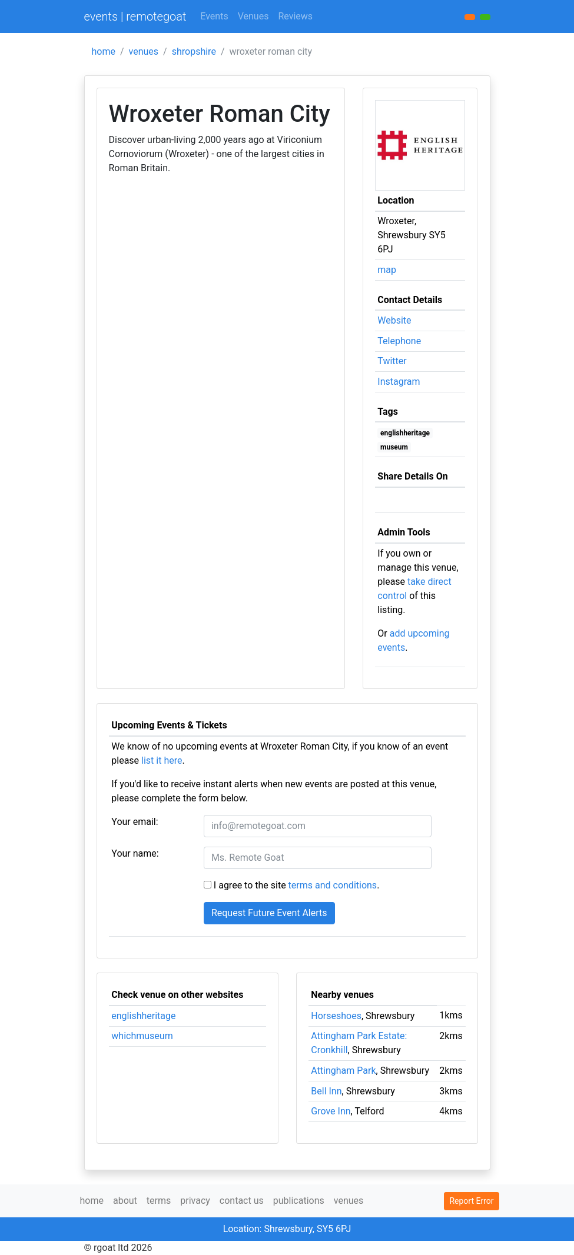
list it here (161, 760)
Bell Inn (326, 1091)
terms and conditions (332, 885)
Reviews (295, 16)
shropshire (194, 51)
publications (298, 1200)
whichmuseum (141, 1035)
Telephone (399, 341)
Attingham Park (343, 1070)
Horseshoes (336, 1015)
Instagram (398, 381)
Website (394, 320)
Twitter (391, 361)
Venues (253, 16)
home (103, 51)
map (386, 269)
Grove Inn (330, 1111)
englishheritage (405, 433)
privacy (195, 1200)
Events (214, 16)
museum (394, 447)
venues (144, 51)
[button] (485, 17)
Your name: (134, 853)
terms (159, 1200)
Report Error (471, 1201)
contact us (242, 1200)
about (125, 1200)
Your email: (134, 821)
